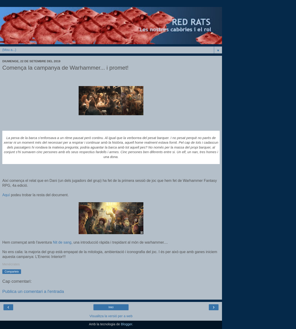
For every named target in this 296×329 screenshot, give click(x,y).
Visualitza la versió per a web (111, 316)
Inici (110, 307)
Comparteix (12, 271)
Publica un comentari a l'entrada (33, 291)
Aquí (6, 195)
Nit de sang (62, 242)
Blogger (126, 324)
